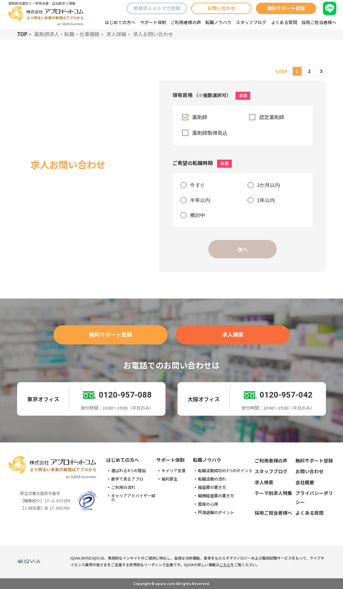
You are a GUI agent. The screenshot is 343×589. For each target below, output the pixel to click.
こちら (224, 564)
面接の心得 (208, 504)
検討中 (197, 215)
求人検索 (233, 334)
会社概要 (304, 482)
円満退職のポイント (216, 512)
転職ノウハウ (218, 22)
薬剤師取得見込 (209, 132)
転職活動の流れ (212, 479)
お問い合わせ (221, 8)
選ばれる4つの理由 (128, 471)
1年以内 (266, 199)
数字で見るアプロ (127, 479)
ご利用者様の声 (185, 22)
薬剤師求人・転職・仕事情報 (66, 33)
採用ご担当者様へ (318, 22)
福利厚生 (169, 479)
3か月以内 (268, 184)
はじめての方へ (120, 22)
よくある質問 (284, 22)
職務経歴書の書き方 (216, 496)
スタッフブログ (251, 22)
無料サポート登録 (286, 8)
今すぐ (197, 184)
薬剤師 (199, 116)
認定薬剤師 (271, 116)
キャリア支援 (173, 471)
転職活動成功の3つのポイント (225, 471)
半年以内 (200, 199)
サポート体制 (153, 22)
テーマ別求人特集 (273, 493)
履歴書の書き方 (212, 487)
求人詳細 (116, 33)
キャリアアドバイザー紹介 (133, 498)
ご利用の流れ (123, 487)
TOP (22, 33)
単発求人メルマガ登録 (156, 8)
